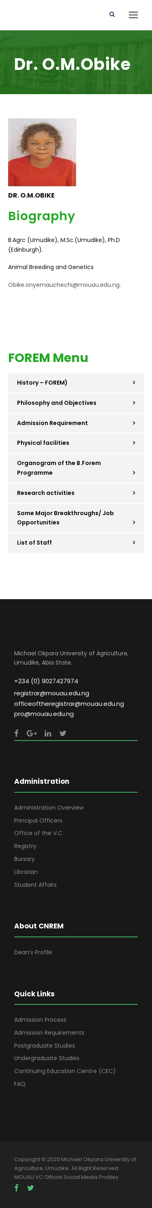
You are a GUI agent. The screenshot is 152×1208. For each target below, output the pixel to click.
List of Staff (34, 543)
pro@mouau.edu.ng (44, 713)
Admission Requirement (52, 423)
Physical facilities (43, 443)
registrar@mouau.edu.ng (51, 693)
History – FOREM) (42, 383)
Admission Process (40, 1020)
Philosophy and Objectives (56, 403)
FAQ (20, 1084)
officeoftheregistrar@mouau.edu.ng (69, 703)
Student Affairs (35, 885)
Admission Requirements (49, 1033)
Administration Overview (48, 808)
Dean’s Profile (33, 952)
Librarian (26, 872)
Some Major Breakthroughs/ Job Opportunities (65, 518)
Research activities (46, 493)
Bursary (24, 859)
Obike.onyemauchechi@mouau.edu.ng (64, 285)
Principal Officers (38, 821)
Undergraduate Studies (46, 1058)
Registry (25, 846)
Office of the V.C (38, 833)
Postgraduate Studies (44, 1046)
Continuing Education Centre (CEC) (65, 1071)
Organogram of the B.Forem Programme (59, 468)
